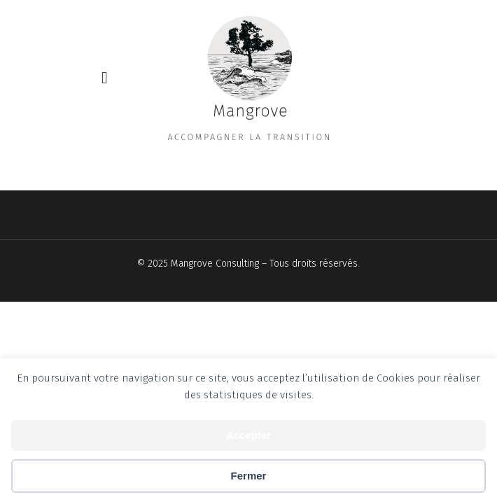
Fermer (249, 476)
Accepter (248, 435)
